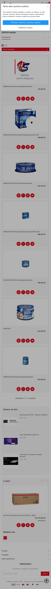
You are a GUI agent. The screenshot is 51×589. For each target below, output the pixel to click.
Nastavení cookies (25, 27)
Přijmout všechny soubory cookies (25, 22)
